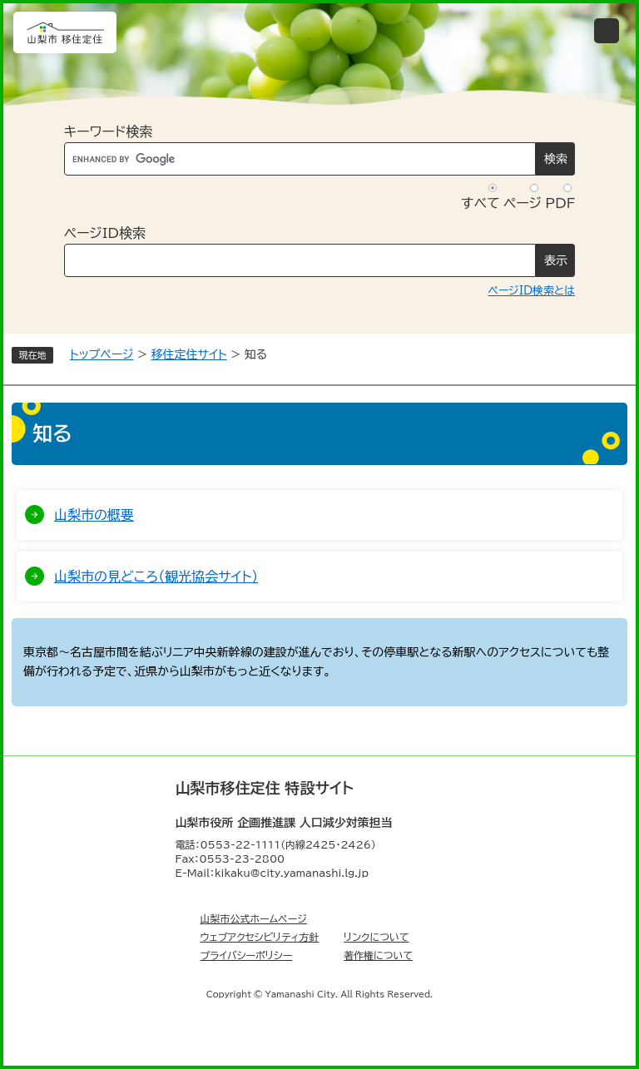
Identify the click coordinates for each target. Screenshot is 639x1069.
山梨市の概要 (94, 515)
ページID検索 (105, 233)
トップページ (101, 354)
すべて (480, 203)
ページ (522, 203)
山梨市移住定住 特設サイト (265, 787)
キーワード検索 (108, 131)
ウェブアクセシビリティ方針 (260, 937)
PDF (560, 203)
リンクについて (376, 937)
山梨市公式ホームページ (254, 918)
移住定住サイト (189, 354)
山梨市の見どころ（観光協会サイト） (156, 576)
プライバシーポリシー (247, 955)
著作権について (378, 955)
